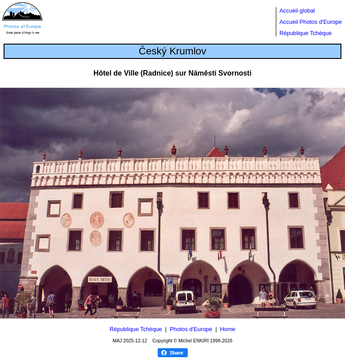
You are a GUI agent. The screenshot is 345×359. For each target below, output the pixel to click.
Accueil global (297, 10)
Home (227, 329)
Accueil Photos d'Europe (310, 21)
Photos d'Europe (191, 329)
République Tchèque (305, 33)
